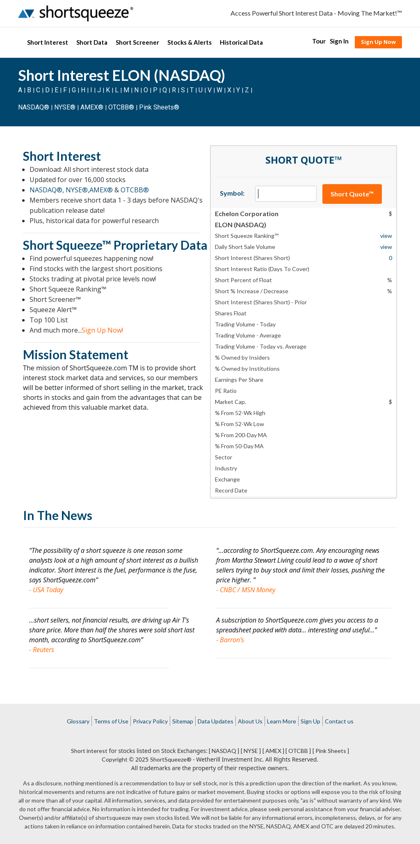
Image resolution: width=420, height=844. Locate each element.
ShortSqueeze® (171, 759)
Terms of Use (111, 721)
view (386, 235)
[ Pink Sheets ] (331, 750)
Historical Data (241, 42)
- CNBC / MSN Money (245, 589)
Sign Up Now (378, 42)
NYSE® (65, 107)
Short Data (91, 42)
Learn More (281, 721)
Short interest (89, 750)
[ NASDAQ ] (224, 750)
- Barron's (230, 639)
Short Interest (47, 42)
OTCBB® (121, 107)
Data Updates (215, 721)
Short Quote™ (352, 194)
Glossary (78, 721)
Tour (319, 41)
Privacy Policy (150, 721)
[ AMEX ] (273, 750)
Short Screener (137, 42)
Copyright (115, 759)
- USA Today (46, 589)
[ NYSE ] (251, 750)
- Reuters (41, 649)
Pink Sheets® (159, 107)
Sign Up (310, 721)
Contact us (339, 721)
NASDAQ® (33, 107)
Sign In (339, 41)
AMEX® (91, 107)
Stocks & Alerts (189, 42)
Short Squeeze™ (67, 244)
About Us (250, 721)
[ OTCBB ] (298, 750)
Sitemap (182, 721)
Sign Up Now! (102, 330)
